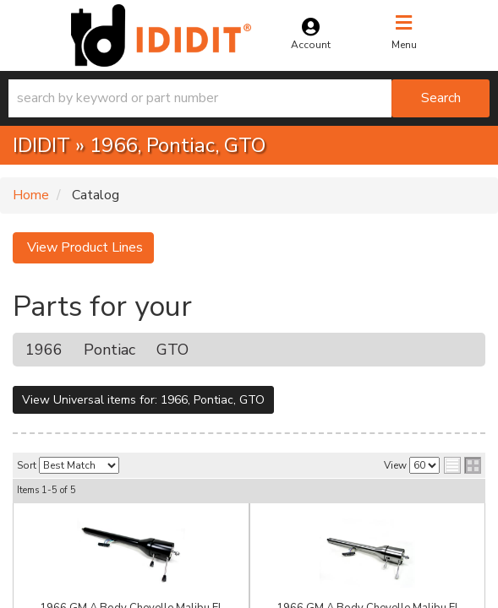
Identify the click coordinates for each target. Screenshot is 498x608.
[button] (249, 98)
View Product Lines (83, 247)
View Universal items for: (143, 400)
